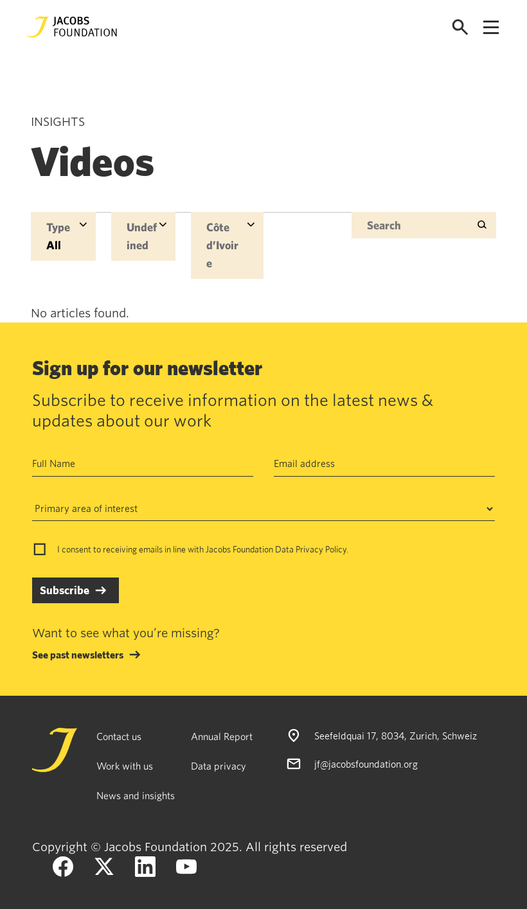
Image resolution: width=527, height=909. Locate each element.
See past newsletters (77, 654)
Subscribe (64, 590)
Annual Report (222, 736)
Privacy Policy (321, 549)
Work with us (124, 766)
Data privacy (218, 766)
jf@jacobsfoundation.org (366, 764)
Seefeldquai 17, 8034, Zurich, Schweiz (395, 735)
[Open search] (460, 27)
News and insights (135, 795)
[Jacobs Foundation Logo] (72, 27)
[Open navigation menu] (491, 27)
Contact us (118, 736)
